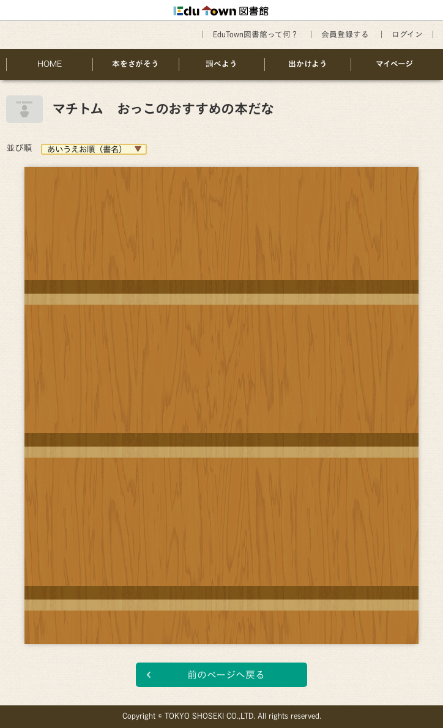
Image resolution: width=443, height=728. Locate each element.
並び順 (19, 147)
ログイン (407, 35)
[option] (221, 396)
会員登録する (345, 35)
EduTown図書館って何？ (256, 35)
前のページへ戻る (226, 675)
